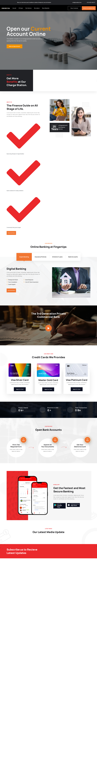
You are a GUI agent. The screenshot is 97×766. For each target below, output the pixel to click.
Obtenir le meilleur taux (89, 8)
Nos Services (29, 8)
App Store (73, 506)
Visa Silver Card (20, 380)
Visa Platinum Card (76, 380)
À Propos (21, 8)
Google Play (59, 507)
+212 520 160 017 (91, 2)
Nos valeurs (37, 8)
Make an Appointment (14, 46)
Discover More (11, 233)
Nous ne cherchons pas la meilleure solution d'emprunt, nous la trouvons (34, 2)
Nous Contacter (74, 8)
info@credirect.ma (76, 2)
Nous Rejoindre (45, 8)
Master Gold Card (48, 380)
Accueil (14, 8)
